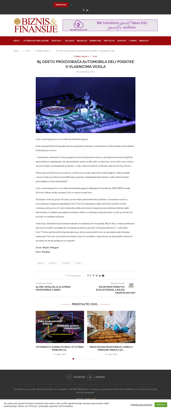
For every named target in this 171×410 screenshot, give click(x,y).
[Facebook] (83, 10)
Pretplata (109, 41)
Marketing (95, 41)
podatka (53, 263)
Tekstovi (56, 41)
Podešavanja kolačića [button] (141, 405)
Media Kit (144, 41)
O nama (133, 41)
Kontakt (122, 41)
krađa (41, 263)
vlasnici (66, 263)
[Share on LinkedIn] (100, 275)
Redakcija (82, 41)
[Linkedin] (87, 10)
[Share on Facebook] (93, 275)
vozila (78, 263)
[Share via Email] (103, 275)
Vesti (16, 41)
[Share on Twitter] (97, 275)
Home (16, 50)
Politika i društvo (43, 50)
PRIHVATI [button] (160, 405)
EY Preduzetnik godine (36, 41)
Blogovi (69, 41)
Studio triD (90, 398)
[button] (71, 4)
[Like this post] (90, 275)
